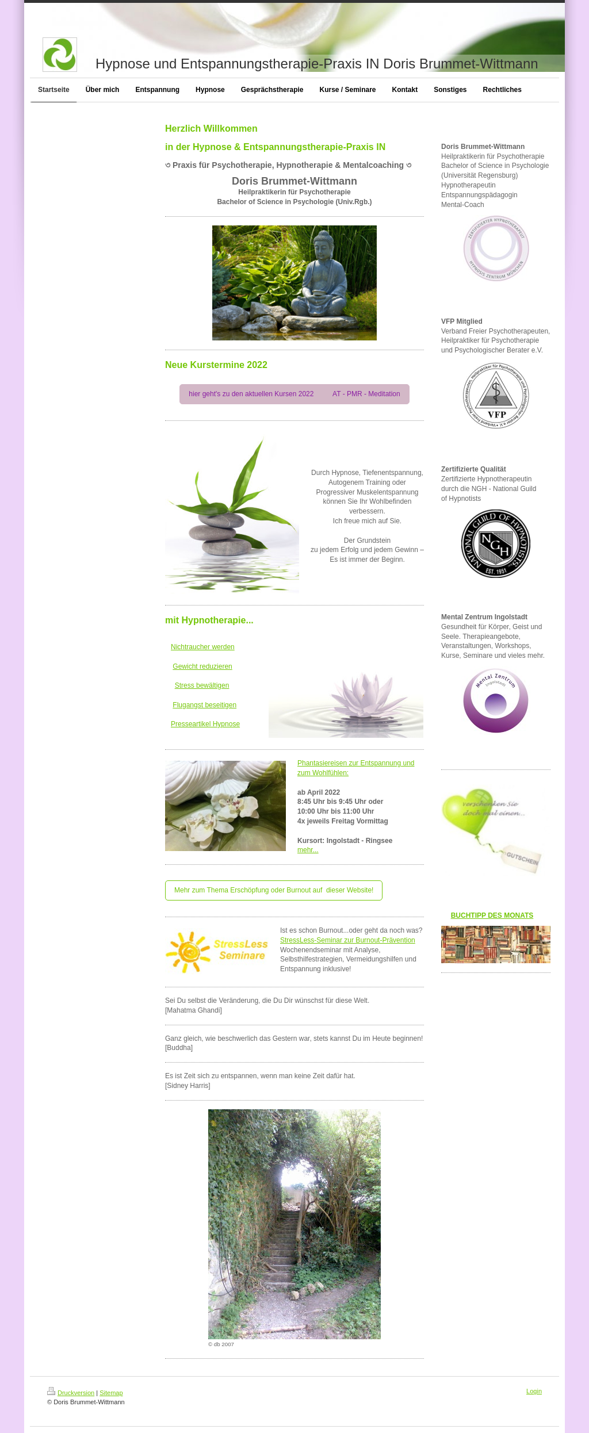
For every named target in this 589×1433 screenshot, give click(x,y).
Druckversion (70, 1392)
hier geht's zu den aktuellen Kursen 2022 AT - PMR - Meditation (294, 394)
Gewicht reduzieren (202, 666)
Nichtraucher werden (203, 647)
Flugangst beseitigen (204, 705)
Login (534, 1391)
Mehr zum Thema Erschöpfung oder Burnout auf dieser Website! (273, 890)
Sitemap (111, 1392)
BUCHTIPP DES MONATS (492, 915)
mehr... (308, 850)
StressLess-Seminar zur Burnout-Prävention (347, 940)
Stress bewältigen (202, 685)
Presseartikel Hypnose (205, 724)
